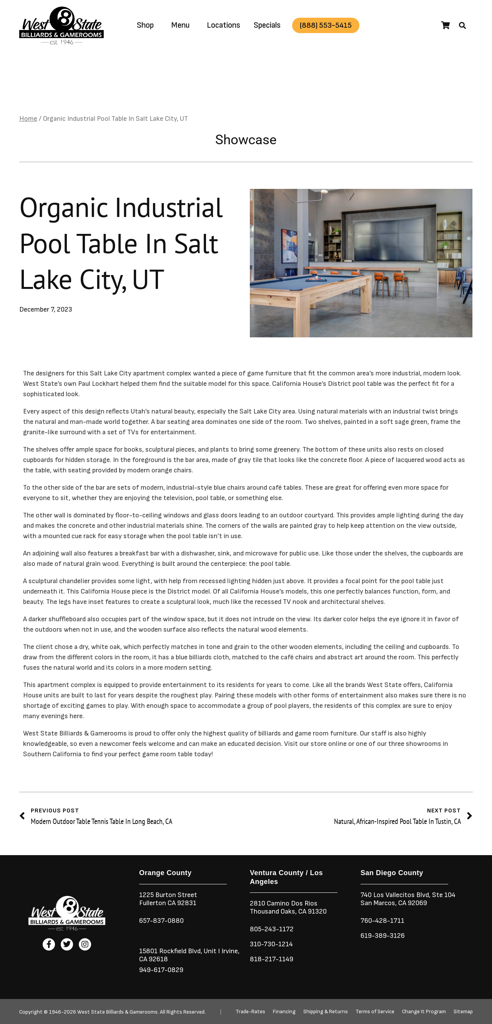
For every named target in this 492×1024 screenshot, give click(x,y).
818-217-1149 (271, 959)
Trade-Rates (250, 1011)
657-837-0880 (161, 921)
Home (28, 119)
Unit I (211, 951)
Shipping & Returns (325, 1011)
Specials (267, 25)
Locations (223, 25)
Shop (145, 25)
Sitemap (463, 1011)
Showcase (246, 140)
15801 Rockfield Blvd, (170, 951)
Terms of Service (375, 1011)
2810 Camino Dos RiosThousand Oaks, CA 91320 (288, 907)
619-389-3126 (383, 936)
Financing (284, 1011)
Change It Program (424, 1011)
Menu (180, 25)
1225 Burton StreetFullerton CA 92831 (168, 899)
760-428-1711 (383, 921)
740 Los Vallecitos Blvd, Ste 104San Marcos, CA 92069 (408, 899)
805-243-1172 (272, 929)
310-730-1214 (271, 944)
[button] (462, 25)
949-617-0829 (161, 970)
